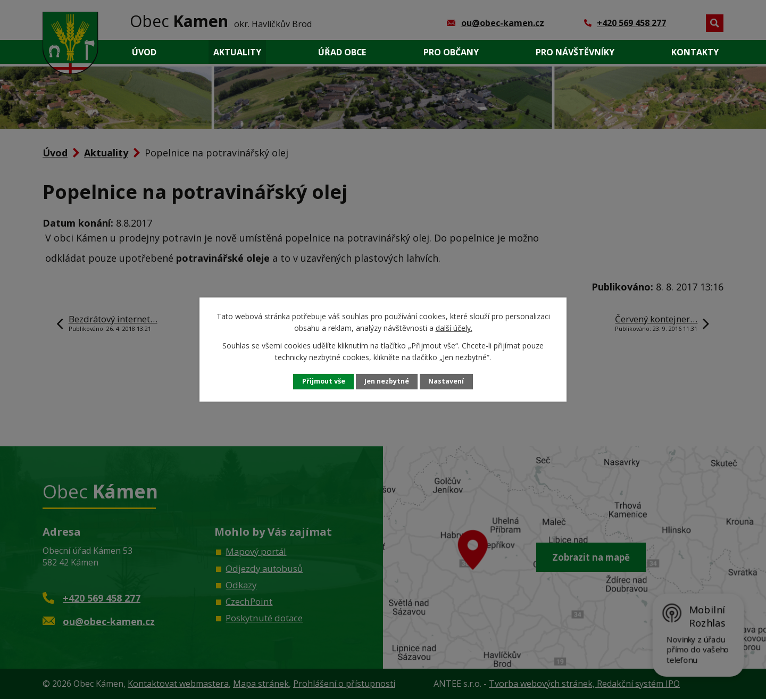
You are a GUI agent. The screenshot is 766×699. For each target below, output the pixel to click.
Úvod (144, 52)
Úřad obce (342, 52)
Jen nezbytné (386, 381)
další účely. (454, 328)
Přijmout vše (323, 381)
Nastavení (446, 381)
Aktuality (237, 52)
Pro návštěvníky (575, 52)
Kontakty (695, 52)
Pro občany (451, 52)
